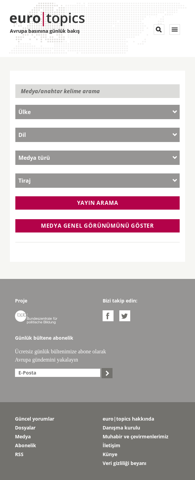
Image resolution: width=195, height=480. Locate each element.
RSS (19, 454)
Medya (23, 436)
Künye (110, 454)
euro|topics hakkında (128, 418)
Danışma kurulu (121, 427)
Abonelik (25, 445)
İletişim (111, 445)
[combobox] (97, 112)
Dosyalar (25, 427)
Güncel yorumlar (34, 418)
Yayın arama (97, 203)
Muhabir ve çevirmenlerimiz (135, 436)
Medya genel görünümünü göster (97, 225)
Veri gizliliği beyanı (124, 463)
